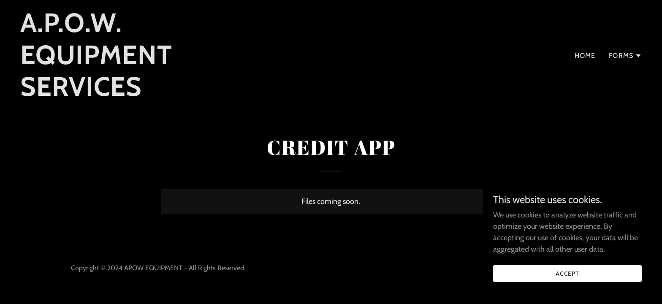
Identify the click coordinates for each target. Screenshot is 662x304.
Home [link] (585, 56)
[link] (129, 93)
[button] (625, 56)
